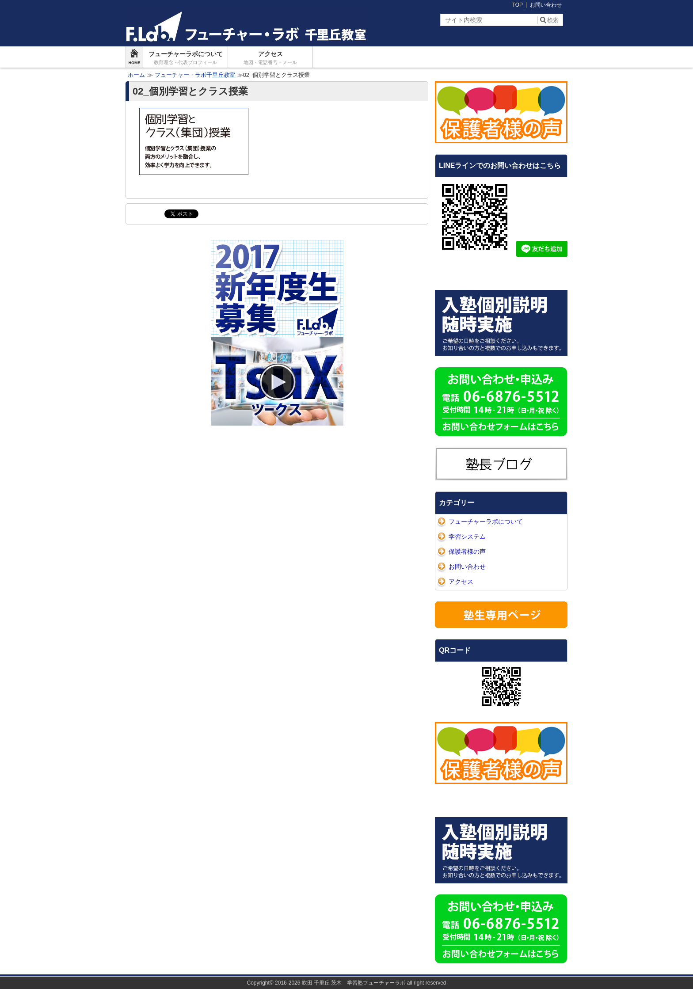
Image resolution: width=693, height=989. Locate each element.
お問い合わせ (546, 5)
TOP (517, 5)
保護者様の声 (467, 551)
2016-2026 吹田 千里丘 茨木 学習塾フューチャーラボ (340, 983)
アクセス (270, 57)
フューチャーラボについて (185, 57)
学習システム (467, 536)
